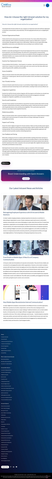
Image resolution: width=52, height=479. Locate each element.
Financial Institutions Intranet (6, 399)
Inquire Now (5, 467)
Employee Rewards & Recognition (7, 435)
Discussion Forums (4, 410)
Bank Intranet (3, 376)
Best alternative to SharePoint (6, 361)
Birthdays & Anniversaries (5, 417)
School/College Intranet (5, 383)
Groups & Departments (5, 431)
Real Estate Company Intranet (6, 390)
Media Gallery (3, 419)
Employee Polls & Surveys (5, 440)
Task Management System (5, 460)
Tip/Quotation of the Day (5, 424)
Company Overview (4, 336)
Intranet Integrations (4, 346)
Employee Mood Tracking (5, 433)
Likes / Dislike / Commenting (6, 412)
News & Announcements (5, 406)
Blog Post (2, 421)
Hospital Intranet (4, 379)
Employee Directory (4, 444)
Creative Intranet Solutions (6, 343)
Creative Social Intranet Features (7, 341)
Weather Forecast (4, 428)
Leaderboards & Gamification (6, 442)
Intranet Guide (3, 348)
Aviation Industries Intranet (6, 386)
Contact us (26, 178)
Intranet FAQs (3, 352)
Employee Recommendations (6, 437)
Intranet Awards (4, 339)
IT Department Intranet (5, 381)
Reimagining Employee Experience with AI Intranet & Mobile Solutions (35, 1)
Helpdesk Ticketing (4, 453)
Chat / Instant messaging (5, 408)
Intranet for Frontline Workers (6, 363)
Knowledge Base (4, 458)
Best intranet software (5, 359)
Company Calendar (4, 449)
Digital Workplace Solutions (6, 350)
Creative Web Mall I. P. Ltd (31, 474)
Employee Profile (4, 447)
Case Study (3, 426)
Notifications (3, 415)
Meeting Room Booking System (6, 451)
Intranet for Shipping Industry (6, 370)
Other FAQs (6, 163)
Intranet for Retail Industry (6, 372)
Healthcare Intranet (4, 374)
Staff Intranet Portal (4, 392)
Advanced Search (4, 456)
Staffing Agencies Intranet (5, 395)
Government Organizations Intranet (7, 388)
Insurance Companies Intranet (6, 397)
